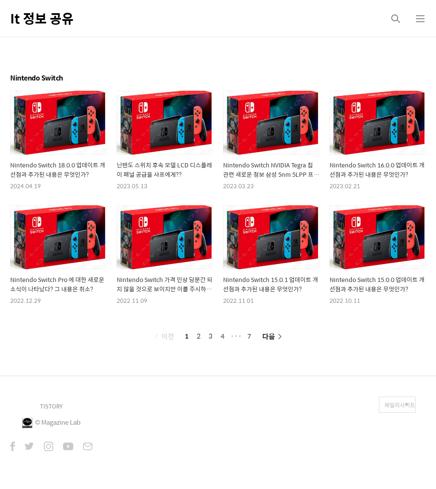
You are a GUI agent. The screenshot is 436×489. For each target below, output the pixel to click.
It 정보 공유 (42, 18)
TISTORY (51, 406)
